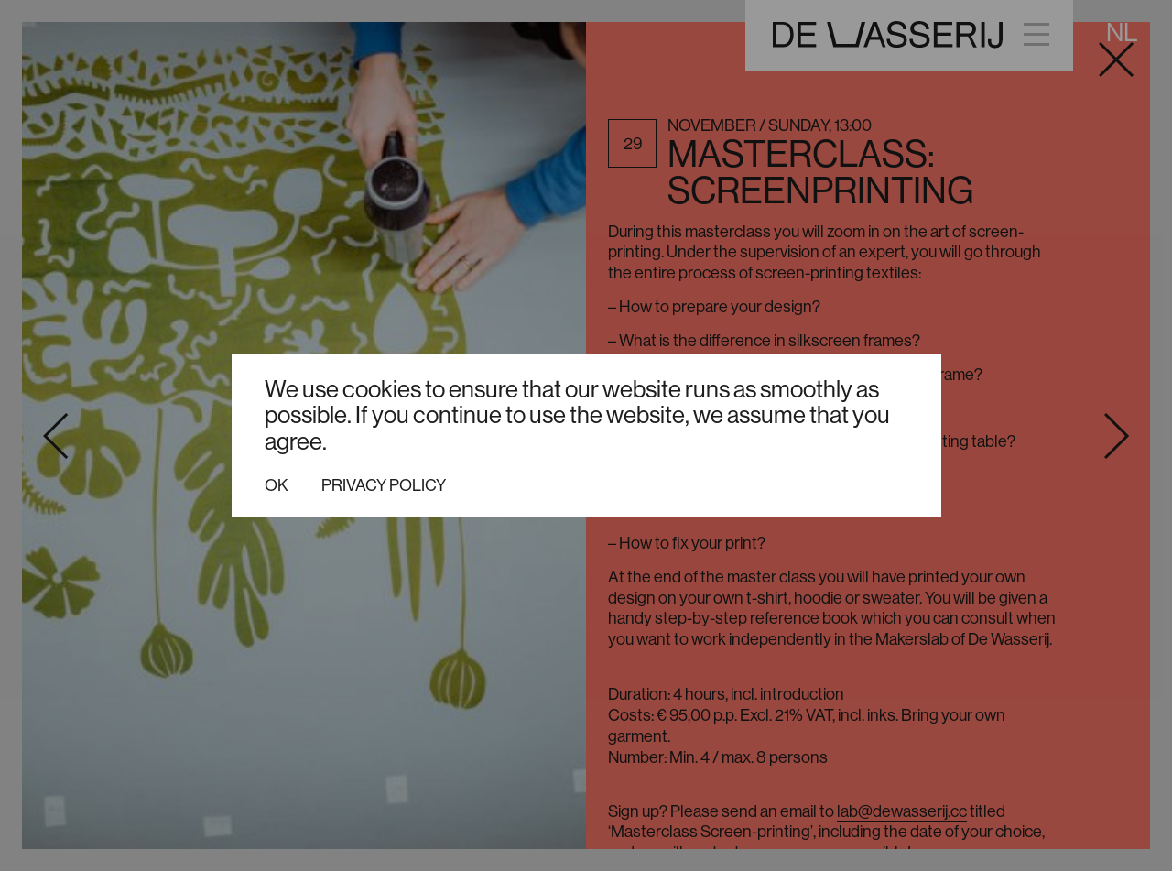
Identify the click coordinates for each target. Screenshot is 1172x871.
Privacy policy (383, 485)
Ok (276, 485)
